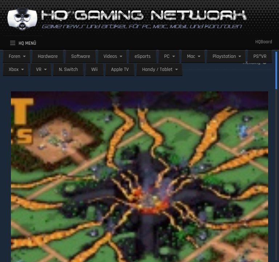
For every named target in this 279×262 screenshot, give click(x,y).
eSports (142, 56)
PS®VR (259, 56)
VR (38, 69)
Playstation (224, 56)
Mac (191, 56)
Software (80, 56)
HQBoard (263, 42)
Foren (14, 56)
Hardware (48, 56)
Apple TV (120, 69)
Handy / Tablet (157, 69)
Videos (110, 56)
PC (167, 56)
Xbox (14, 69)
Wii (94, 69)
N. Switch (68, 69)
